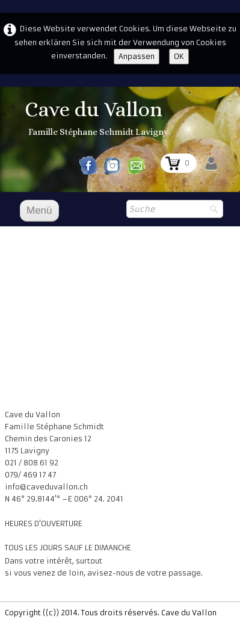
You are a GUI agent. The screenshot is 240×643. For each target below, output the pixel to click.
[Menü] (39, 211)
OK (179, 56)
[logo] (98, 119)
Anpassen (136, 56)
